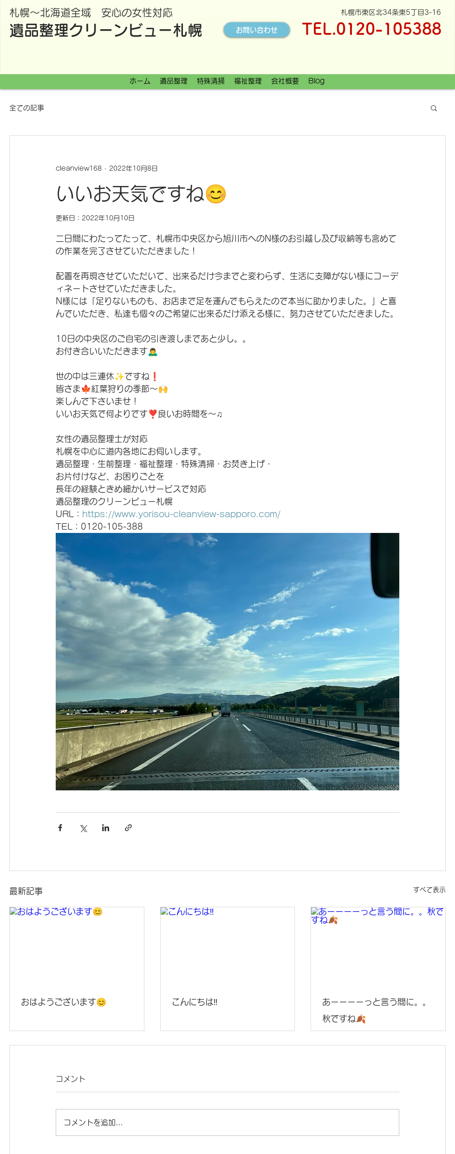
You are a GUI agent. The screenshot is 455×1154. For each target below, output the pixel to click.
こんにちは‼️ (195, 1002)
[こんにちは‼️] (228, 944)
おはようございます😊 (63, 1002)
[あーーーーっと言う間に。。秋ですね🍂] (378, 944)
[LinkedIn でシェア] (105, 827)
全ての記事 (26, 107)
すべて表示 (429, 889)
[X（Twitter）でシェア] (82, 827)
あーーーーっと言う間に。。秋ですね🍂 (376, 1010)
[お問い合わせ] (257, 29)
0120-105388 (389, 28)
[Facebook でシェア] (60, 827)
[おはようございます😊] (77, 944)
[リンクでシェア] (128, 827)
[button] (433, 107)
